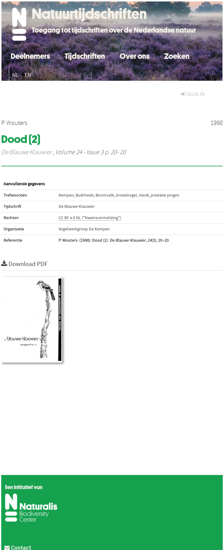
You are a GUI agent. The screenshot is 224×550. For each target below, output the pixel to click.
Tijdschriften (85, 55)
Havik (144, 195)
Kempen (66, 195)
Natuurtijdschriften (89, 14)
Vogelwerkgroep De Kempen (84, 229)
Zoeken (177, 55)
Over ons (135, 55)
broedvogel (126, 195)
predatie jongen (165, 195)
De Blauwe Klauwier (26, 152)
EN (28, 75)
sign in (193, 94)
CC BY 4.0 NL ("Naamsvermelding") (90, 217)
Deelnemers (30, 55)
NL (15, 75)
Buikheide (85, 195)
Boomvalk (105, 195)
